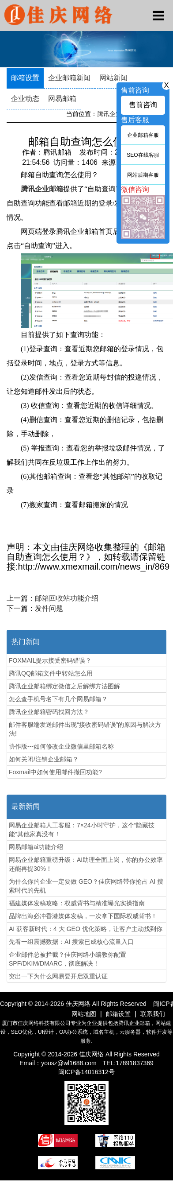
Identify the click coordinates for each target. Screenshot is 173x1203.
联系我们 (152, 1013)
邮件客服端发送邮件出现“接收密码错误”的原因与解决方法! (85, 729)
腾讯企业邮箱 (115, 113)
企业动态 (25, 98)
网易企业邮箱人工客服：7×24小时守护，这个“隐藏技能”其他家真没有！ (81, 830)
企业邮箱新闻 (69, 77)
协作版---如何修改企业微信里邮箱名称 (61, 746)
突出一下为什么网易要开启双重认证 (58, 976)
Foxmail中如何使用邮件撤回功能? (55, 772)
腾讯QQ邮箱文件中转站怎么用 (51, 673)
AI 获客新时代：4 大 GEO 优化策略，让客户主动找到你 (85, 928)
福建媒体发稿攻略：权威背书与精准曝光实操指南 (77, 903)
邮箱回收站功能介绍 (66, 598)
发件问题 (49, 608)
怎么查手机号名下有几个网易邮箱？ (58, 698)
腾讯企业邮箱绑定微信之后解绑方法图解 (64, 686)
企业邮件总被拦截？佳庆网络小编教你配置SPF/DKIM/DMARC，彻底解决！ (67, 959)
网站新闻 (113, 77)
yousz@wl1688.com (69, 1063)
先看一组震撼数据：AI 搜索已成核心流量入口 (71, 941)
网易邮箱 (62, 98)
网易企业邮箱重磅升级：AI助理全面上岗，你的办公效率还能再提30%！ (86, 864)
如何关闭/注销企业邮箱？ (44, 759)
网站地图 (83, 1013)
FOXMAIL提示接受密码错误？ (50, 660)
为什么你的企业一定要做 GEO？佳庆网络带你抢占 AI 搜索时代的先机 (86, 886)
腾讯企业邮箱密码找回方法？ (49, 711)
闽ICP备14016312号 (86, 1071)
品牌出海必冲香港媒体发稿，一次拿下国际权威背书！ (83, 916)
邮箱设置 (25, 77)
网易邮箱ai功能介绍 (36, 846)
